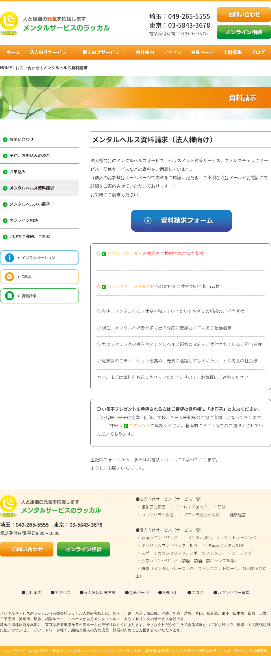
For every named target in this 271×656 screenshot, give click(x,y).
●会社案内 (31, 592)
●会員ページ (137, 592)
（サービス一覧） (188, 499)
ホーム (13, 52)
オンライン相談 (20, 220)
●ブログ (195, 592)
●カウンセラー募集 (231, 592)
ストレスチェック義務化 (128, 286)
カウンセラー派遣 (157, 514)
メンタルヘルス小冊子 (26, 204)
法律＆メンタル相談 (225, 545)
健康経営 (238, 514)
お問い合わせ (27, 67)
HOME (6, 67)
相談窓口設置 (153, 507)
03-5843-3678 (189, 25)
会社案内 (145, 52)
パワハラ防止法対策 (201, 514)
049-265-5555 (189, 16)
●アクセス (60, 592)
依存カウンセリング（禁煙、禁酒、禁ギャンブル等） (189, 560)
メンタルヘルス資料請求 (28, 188)
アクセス (173, 52)
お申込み (14, 171)
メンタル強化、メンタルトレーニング (222, 537)
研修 (222, 507)
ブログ (258, 52)
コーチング (242, 553)
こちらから (136, 425)
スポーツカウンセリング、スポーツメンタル (181, 553)
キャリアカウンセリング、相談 (169, 545)
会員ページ (202, 52)
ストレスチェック (191, 507)
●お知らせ (168, 592)
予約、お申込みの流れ (26, 155)
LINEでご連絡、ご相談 (26, 236)
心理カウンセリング (159, 537)
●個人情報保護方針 (97, 592)
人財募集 (232, 52)
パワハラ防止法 (120, 253)
